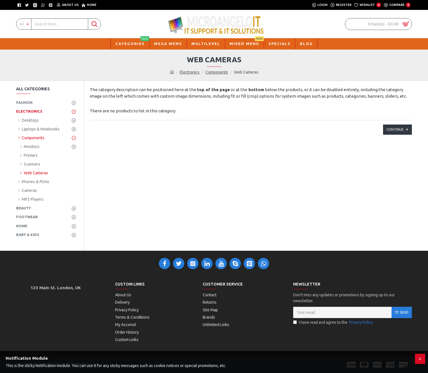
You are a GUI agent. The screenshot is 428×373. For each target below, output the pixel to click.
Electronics (190, 72)
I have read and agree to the (333, 322)
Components (217, 72)
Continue (395, 129)
